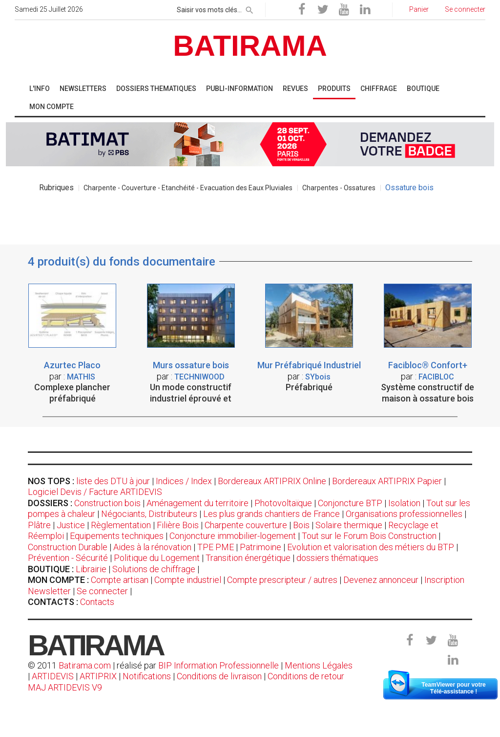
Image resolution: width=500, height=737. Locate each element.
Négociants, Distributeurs (149, 514)
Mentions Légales (319, 665)
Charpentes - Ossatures (338, 188)
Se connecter (102, 591)
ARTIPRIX (98, 676)
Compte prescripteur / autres (282, 580)
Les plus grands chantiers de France (271, 514)
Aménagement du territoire (197, 503)
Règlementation (121, 525)
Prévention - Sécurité (68, 558)
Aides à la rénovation (152, 547)
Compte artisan (119, 580)
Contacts (97, 602)
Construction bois (107, 503)
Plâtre (39, 525)
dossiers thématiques (337, 558)
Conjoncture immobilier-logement (232, 536)
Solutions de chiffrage (153, 569)
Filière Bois (178, 525)
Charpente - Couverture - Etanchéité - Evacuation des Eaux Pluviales (187, 188)
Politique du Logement (157, 558)
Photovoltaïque (283, 503)
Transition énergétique (248, 558)
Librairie (91, 569)
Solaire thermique (348, 525)
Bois (301, 525)
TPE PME (215, 547)
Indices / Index (184, 481)
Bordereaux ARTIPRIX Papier (387, 481)
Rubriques (56, 187)
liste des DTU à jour (113, 481)
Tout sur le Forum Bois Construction (369, 536)
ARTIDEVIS (53, 676)
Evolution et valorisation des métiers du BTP (370, 547)
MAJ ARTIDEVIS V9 (65, 687)
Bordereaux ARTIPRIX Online (272, 481)
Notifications (148, 676)
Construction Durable (67, 547)
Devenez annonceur (380, 580)
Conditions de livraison (219, 676)
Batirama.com (85, 665)
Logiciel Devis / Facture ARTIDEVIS (95, 492)
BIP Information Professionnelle (218, 665)
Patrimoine (260, 547)
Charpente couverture (246, 525)
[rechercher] (249, 8)
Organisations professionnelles (404, 514)
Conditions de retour (306, 676)
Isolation (404, 503)
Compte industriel (187, 580)
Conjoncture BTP (350, 503)
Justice (71, 525)
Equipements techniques (117, 536)
